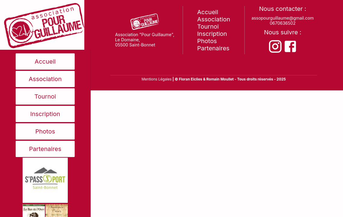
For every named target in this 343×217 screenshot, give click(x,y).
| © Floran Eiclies (188, 79)
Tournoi (45, 96)
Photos (45, 131)
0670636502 (283, 23)
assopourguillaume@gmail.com (282, 17)
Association (45, 79)
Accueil (45, 61)
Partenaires (45, 149)
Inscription (45, 114)
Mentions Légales (157, 79)
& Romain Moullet (218, 79)
